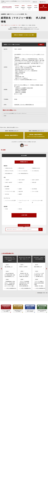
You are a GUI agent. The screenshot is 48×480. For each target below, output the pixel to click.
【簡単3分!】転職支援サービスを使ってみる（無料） (24, 34)
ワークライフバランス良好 (10, 191)
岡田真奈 (26, 145)
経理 (19, 25)
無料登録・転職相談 (43, 7)
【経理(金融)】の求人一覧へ (42, 292)
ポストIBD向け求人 (35, 170)
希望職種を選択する (24, 161)
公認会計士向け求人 (8, 168)
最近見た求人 (35, 1)
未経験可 (20, 188)
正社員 (6, 208)
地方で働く (7, 194)
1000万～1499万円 (35, 179)
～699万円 (7, 179)
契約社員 (20, 208)
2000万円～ (21, 182)
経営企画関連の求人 (8, 173)
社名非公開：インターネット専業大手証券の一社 (24, 104)
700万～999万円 (21, 179)
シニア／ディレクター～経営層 (37, 201)
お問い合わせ (43, 1)
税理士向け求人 (21, 168)
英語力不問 (21, 191)
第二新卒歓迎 (34, 188)
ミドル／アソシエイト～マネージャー (24, 201)
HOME (2, 25)
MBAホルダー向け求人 (9, 170)
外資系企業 (7, 188)
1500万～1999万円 (8, 182)
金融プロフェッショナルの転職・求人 (11, 25)
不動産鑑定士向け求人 (36, 168)
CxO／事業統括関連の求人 (23, 173)
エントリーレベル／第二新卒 (10, 200)
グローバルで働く (35, 191)
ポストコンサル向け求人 (23, 170)
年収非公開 (34, 182)
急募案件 (20, 194)
